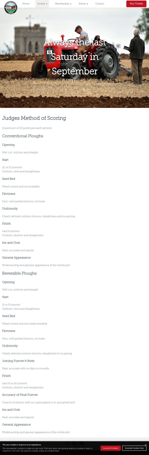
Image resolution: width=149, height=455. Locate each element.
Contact (99, 4)
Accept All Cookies (110, 448)
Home (25, 4)
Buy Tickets (136, 4)
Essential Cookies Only (134, 448)
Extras (83, 4)
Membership (63, 4)
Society (42, 4)
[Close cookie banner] (145, 445)
